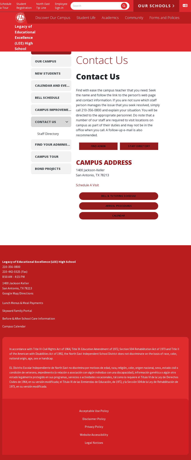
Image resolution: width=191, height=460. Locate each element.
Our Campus (45, 61)
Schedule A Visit (87, 185)
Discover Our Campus (52, 17)
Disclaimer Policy (93, 419)
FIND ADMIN (98, 146)
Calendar (118, 215)
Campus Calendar (14, 326)
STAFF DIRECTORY (139, 146)
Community (134, 17)
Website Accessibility (93, 435)
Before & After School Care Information (28, 318)
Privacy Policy (93, 427)
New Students (48, 73)
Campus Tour (46, 156)
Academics (110, 17)
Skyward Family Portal (17, 311)
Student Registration (24, 6)
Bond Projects (48, 169)
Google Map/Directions (17, 293)
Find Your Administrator (53, 144)
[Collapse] (68, 122)
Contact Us (45, 122)
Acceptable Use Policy (94, 411)
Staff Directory (48, 134)
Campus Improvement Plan (53, 110)
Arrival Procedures (119, 206)
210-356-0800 (11, 267)
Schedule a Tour (5, 6)
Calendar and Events (53, 85)
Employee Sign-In (61, 6)
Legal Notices (93, 443)
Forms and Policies (164, 17)
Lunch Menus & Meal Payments (22, 303)
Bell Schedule (47, 97)
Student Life (86, 17)
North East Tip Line (43, 6)
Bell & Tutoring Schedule (118, 196)
